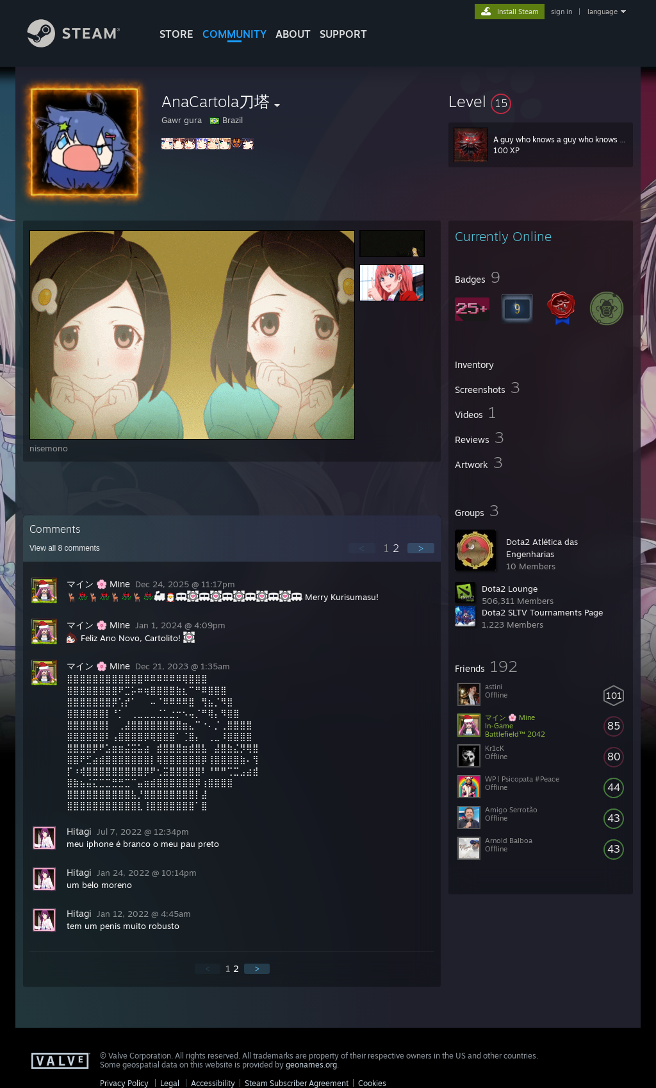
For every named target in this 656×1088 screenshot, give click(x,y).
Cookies (372, 1083)
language (602, 11)
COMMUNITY (234, 34)
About (293, 34)
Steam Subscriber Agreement (296, 1083)
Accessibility (213, 1083)
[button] (540, 101)
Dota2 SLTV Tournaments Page (542, 612)
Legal (169, 1083)
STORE (176, 34)
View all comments (64, 548)
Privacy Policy (124, 1083)
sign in (561, 11)
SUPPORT (343, 34)
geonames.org (311, 1064)
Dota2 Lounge (509, 588)
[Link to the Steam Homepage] (83, 43)
